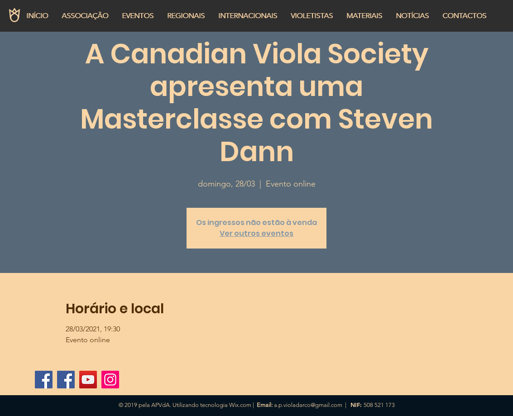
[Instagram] (110, 379)
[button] (85, 15)
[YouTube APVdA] (88, 379)
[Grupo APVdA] (44, 379)
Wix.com (240, 405)
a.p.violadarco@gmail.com (308, 405)
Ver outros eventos (256, 233)
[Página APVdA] (66, 379)
